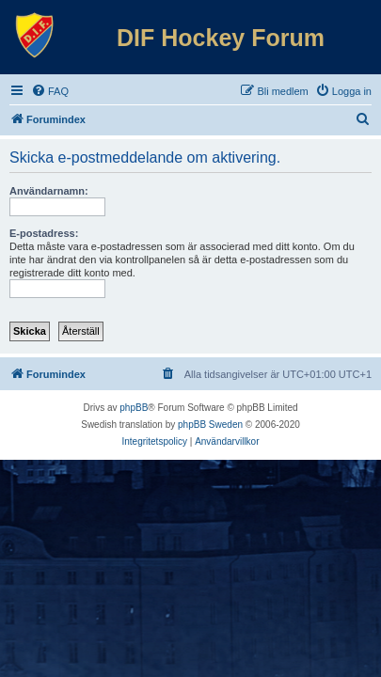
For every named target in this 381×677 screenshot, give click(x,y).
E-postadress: (43, 233)
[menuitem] (50, 91)
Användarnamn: (48, 191)
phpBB (133, 407)
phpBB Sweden (210, 424)
